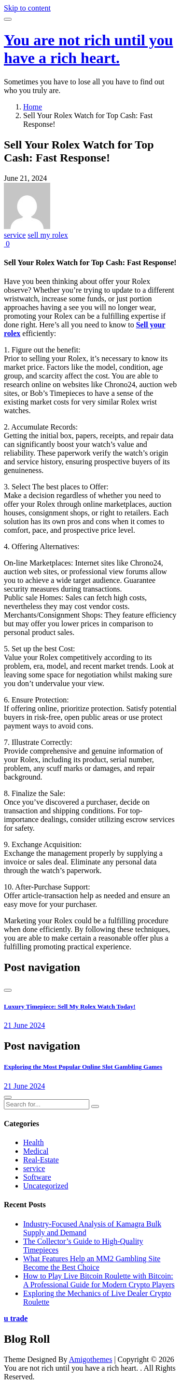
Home (32, 107)
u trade (16, 1318)
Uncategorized (45, 1186)
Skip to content (27, 8)
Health (33, 1142)
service (15, 235)
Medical (35, 1151)
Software (37, 1177)
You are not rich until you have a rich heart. (88, 49)
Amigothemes (90, 1359)
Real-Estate (41, 1160)
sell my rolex (48, 235)
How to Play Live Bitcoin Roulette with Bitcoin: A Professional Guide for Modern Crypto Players (99, 1280)
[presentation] (8, 990)
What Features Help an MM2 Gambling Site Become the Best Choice (91, 1262)
